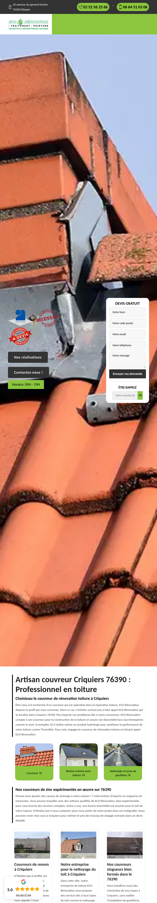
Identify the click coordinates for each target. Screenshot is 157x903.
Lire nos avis (23, 895)
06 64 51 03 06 (135, 7)
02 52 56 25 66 (95, 7)
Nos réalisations (28, 357)
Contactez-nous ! (28, 372)
